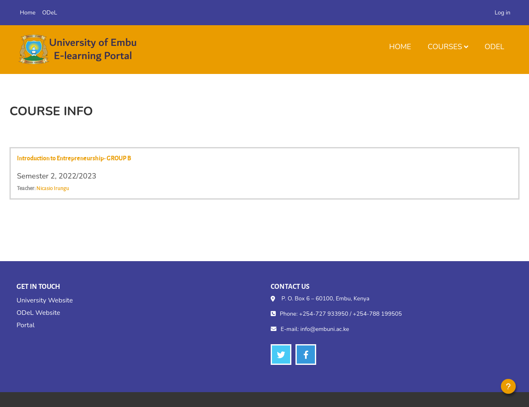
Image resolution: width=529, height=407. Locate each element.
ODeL (494, 47)
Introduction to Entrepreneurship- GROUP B (74, 157)
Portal (26, 325)
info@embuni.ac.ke (324, 329)
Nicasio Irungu (52, 188)
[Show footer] (508, 386)
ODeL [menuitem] (49, 13)
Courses (445, 47)
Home (400, 47)
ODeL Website (38, 312)
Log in (502, 13)
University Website (45, 300)
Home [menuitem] (28, 13)
